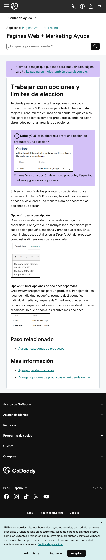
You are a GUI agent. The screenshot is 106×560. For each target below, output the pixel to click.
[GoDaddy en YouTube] (46, 498)
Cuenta (8, 445)
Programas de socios (17, 435)
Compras (9, 456)
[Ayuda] (82, 6)
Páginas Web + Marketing (40, 27)
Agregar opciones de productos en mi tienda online (54, 377)
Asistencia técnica (15, 414)
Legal (30, 512)
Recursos (9, 425)
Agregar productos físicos (36, 370)
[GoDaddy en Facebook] (6, 498)
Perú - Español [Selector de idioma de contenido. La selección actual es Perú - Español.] (15, 487)
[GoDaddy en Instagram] (16, 498)
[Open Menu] (4, 6)
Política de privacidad (51, 512)
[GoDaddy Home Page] (19, 470)
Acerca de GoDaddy (17, 404)
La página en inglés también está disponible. (57, 71)
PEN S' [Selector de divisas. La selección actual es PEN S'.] (96, 487)
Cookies (74, 512)
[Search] (95, 46)
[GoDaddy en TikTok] (26, 498)
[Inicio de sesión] (90, 6)
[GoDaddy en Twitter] (36, 498)
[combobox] (48, 46)
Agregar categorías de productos (41, 348)
